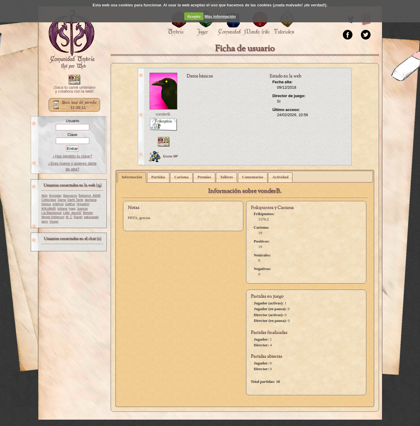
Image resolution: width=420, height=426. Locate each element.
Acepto (194, 16)
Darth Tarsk (75, 200)
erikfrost (57, 204)
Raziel (78, 217)
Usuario (72, 121)
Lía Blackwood (52, 213)
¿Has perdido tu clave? (72, 156)
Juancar (82, 208)
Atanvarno (70, 195)
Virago (53, 221)
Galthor (70, 204)
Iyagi (72, 208)
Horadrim (83, 204)
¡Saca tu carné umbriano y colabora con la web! (74, 90)
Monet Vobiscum (53, 217)
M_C (69, 217)
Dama (62, 200)
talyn (45, 221)
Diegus (46, 204)
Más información (219, 16)
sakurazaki (91, 217)
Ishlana (62, 208)
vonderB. (163, 114)
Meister (88, 213)
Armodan (55, 195)
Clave (72, 134)
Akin (45, 195)
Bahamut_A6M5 (90, 195)
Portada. (71, 39)
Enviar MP (163, 157)
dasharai (90, 200)
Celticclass (49, 200)
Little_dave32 (72, 213)
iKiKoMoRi (49, 208)
